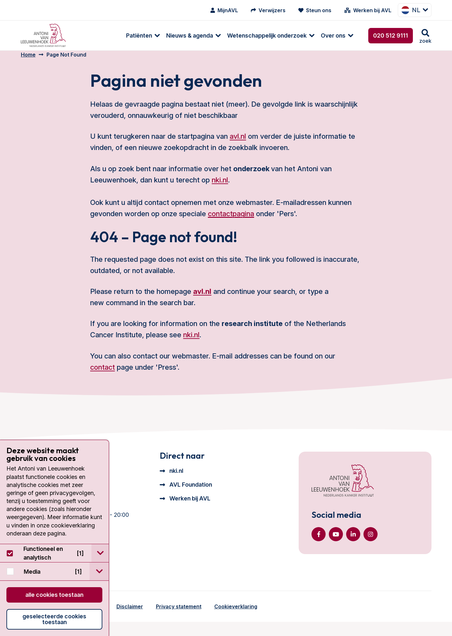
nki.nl (220, 186)
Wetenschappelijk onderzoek (219, 35)
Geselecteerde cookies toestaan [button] (54, 619)
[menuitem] (92, 35)
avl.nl (238, 142)
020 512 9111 (390, 35)
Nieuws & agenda (142, 35)
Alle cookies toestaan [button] (54, 594)
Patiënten (92, 35)
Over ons (285, 35)
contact (102, 373)
